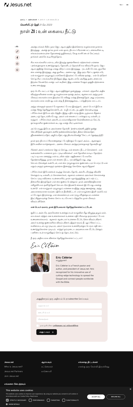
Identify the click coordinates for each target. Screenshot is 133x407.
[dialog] (66, 397)
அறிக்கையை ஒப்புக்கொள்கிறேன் (65, 326)
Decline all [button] (116, 397)
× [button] (130, 389)
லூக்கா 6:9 (97, 135)
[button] (45, 404)
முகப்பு (22, 20)
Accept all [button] (96, 397)
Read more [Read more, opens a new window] (34, 396)
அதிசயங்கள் (32, 20)
